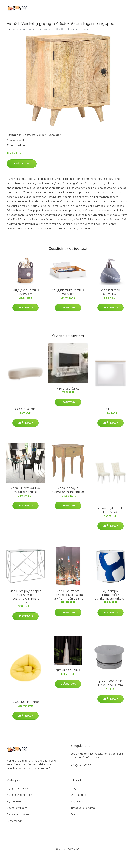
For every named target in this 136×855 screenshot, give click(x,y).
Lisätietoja (21, 163)
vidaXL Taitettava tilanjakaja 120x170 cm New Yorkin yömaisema (68, 594)
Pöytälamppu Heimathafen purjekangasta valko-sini (111, 594)
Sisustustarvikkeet (34, 135)
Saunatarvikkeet (17, 807)
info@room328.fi (81, 765)
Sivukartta (77, 814)
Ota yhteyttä (78, 794)
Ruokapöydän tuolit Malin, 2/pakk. (110, 510)
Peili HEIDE (110, 409)
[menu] (125, 8)
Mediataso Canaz (68, 388)
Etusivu (11, 29)
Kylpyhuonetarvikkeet (20, 788)
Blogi (74, 788)
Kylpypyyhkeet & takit (20, 794)
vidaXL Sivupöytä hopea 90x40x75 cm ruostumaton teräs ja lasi (25, 596)
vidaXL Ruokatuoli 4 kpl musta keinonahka (25, 489)
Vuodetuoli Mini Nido (25, 701)
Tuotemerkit (14, 821)
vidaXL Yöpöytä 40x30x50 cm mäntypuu (68, 489)
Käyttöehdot (78, 801)
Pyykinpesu (14, 801)
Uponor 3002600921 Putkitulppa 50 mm (110, 683)
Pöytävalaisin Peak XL (68, 670)
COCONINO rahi (25, 409)
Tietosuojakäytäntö (83, 807)
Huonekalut (54, 135)
